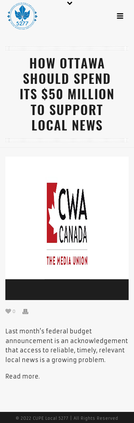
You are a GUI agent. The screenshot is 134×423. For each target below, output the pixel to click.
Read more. (22, 376)
